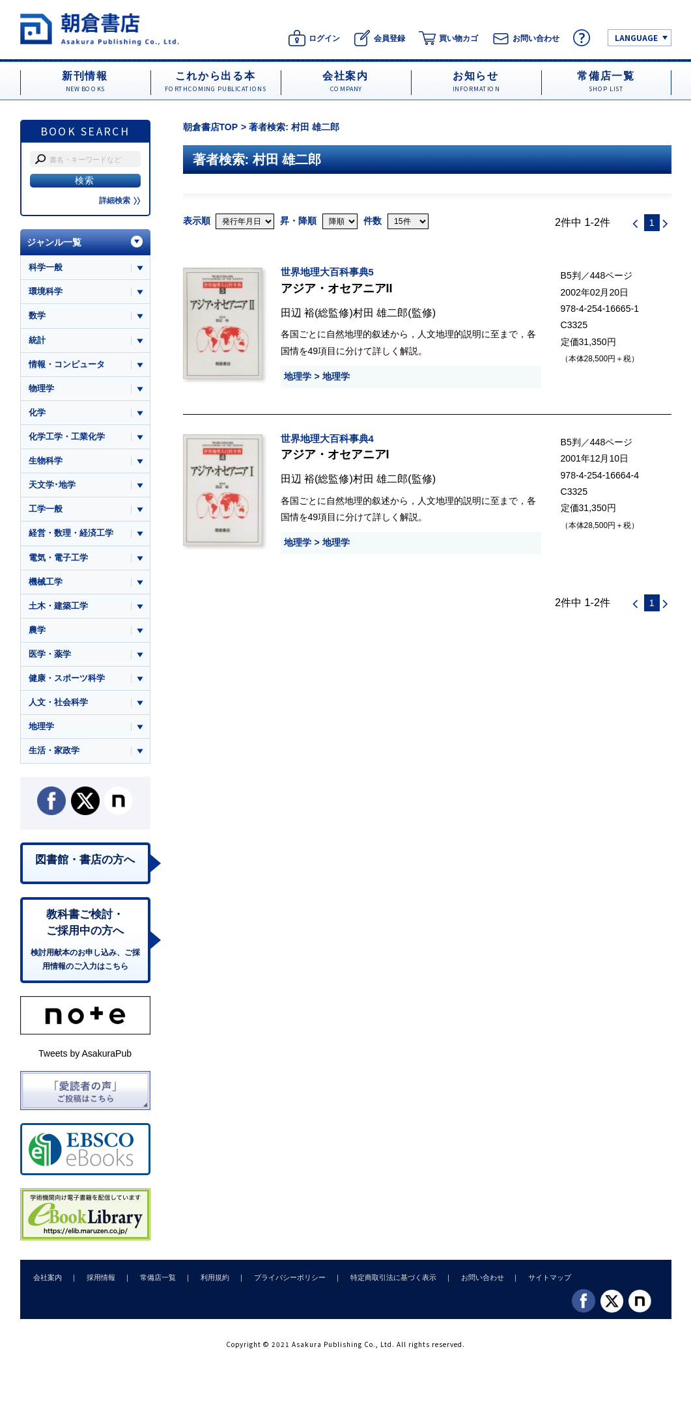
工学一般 (46, 510)
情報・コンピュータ (67, 364)
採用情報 (99, 1279)
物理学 (41, 388)
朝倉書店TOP (210, 127)
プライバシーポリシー (284, 1279)
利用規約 (211, 1279)
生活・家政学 (54, 752)
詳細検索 (120, 200)
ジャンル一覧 (54, 242)
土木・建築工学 (58, 607)
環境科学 (46, 291)
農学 (37, 631)
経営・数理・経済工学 (71, 534)
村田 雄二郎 (380, 312)
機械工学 (46, 582)
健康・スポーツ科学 (67, 679)
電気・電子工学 (58, 558)
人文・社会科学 (58, 704)
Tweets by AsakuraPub (85, 1056)
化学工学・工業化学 (67, 437)
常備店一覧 (155, 1279)
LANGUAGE (636, 37)
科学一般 (46, 267)
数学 (37, 316)
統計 (37, 340)
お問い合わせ (474, 1279)
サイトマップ (541, 1279)
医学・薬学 (50, 655)
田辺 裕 (298, 312)
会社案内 (47, 1279)
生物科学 (46, 461)
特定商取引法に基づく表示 (387, 1279)
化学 (37, 413)
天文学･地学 (52, 485)
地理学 (297, 376)
